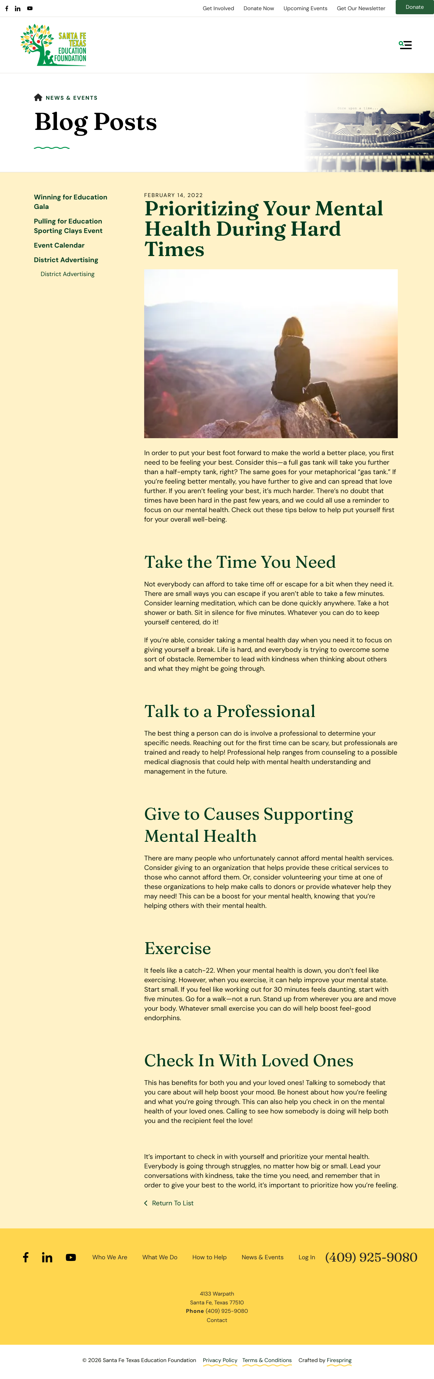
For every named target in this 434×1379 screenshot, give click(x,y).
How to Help (210, 1257)
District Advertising (66, 260)
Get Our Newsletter (361, 8)
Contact (217, 1319)
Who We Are (109, 1257)
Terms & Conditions (267, 1360)
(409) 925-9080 (371, 1257)
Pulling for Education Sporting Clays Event (68, 226)
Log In (307, 1257)
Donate (415, 7)
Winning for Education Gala (70, 202)
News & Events (72, 97)
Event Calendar (59, 245)
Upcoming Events (305, 8)
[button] (405, 45)
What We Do (160, 1257)
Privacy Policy (220, 1360)
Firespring (339, 1360)
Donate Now (258, 8)
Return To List (173, 1203)
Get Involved (218, 8)
